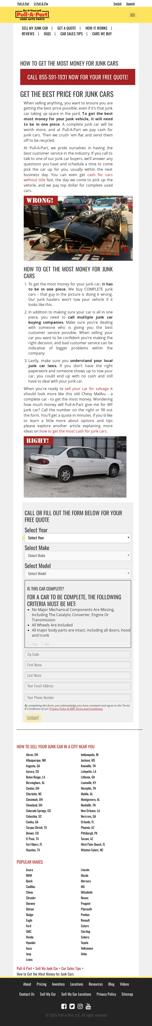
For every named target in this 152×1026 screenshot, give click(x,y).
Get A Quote (66, 28)
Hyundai (30, 942)
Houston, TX (33, 849)
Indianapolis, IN (89, 754)
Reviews (28, 33)
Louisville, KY (88, 782)
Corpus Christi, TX (36, 827)
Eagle (29, 920)
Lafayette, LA (88, 771)
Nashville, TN (88, 804)
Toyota (84, 942)
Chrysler (31, 897)
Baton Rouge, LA (35, 776)
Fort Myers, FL (34, 844)
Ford (28, 925)
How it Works (96, 28)
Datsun (30, 908)
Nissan (84, 897)
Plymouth (86, 908)
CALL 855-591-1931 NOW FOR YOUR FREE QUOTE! (77, 77)
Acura (29, 869)
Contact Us (26, 994)
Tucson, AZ (87, 838)
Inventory (58, 984)
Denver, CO (32, 833)
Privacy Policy (106, 994)
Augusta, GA (33, 765)
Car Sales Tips (71, 33)
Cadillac (30, 886)
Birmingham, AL (35, 782)
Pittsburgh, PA (89, 833)
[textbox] (79, 538)
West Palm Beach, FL (93, 844)
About (27, 984)
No (47, 644)
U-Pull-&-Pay (41, 3)
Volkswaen (87, 948)
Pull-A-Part (23, 3)
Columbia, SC (34, 816)
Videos (124, 984)
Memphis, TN (88, 788)
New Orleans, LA (90, 810)
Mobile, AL (87, 793)
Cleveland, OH (34, 804)
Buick (29, 880)
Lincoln (85, 869)
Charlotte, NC (34, 793)
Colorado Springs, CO (38, 810)
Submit (33, 718)
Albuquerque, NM (36, 760)
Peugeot (85, 903)
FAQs (47, 33)
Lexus (29, 959)
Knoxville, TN (88, 765)
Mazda (84, 875)
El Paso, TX (32, 838)
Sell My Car (48, 994)
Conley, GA (32, 821)
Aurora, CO (32, 771)
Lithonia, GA (88, 776)
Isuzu (29, 948)
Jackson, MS (88, 760)
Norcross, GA (88, 816)
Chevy (29, 892)
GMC (28, 931)
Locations (76, 984)
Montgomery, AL (90, 799)
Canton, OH (32, 788)
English (118, 3)
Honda (29, 936)
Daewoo (30, 903)
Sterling (85, 931)
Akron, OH (32, 754)
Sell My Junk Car (35, 28)
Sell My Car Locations (76, 994)
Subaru (85, 936)
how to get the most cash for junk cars (73, 431)
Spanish (130, 3)
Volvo (84, 953)
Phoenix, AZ (87, 827)
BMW (29, 875)
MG (83, 886)
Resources (96, 984)
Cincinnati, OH (34, 799)
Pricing (41, 984)
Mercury (86, 880)
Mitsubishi (87, 892)
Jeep (28, 953)
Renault (85, 920)
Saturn (85, 925)
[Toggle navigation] (132, 15)
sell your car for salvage (87, 388)
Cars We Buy (102, 33)
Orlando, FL (87, 821)
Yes (35, 644)
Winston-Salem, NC (92, 849)
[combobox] (78, 538)
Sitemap (127, 994)
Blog (111, 984)
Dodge (29, 914)
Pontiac (85, 914)
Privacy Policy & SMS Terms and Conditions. (76, 709)
